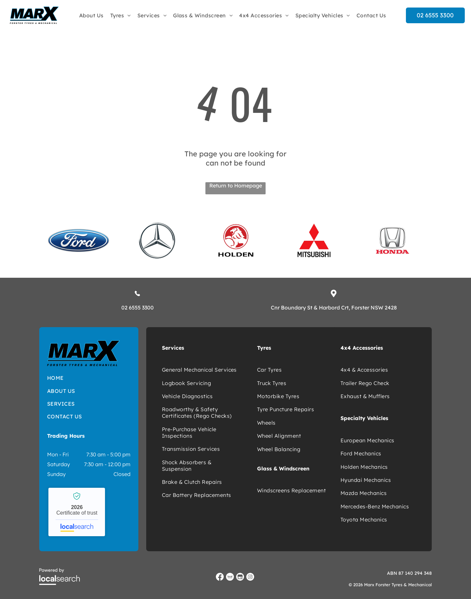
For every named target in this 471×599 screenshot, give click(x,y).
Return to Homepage (235, 185)
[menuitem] (91, 15)
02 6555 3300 (137, 307)
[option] (78, 240)
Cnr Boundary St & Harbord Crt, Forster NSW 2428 (334, 307)
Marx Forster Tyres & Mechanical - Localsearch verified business (76, 512)
